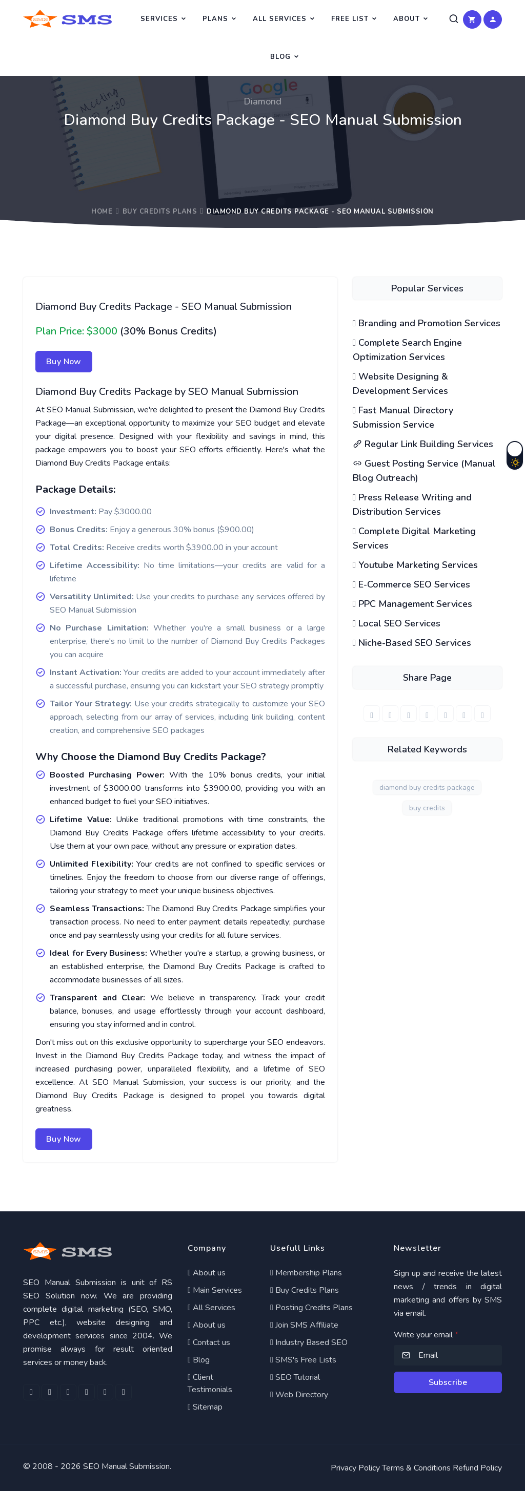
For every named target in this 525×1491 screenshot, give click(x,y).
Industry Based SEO (309, 1342)
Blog (280, 56)
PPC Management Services (413, 604)
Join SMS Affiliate (304, 1325)
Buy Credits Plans (160, 211)
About (406, 19)
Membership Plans (306, 1272)
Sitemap (205, 1407)
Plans (215, 19)
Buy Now (64, 361)
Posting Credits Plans (311, 1307)
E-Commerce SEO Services (412, 584)
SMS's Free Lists (303, 1360)
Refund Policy (477, 1468)
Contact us (209, 1342)
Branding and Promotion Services (427, 323)
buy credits (427, 808)
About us (207, 1272)
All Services (280, 19)
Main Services (215, 1290)
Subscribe (448, 1382)
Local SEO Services (397, 623)
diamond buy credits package (427, 787)
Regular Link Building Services (423, 444)
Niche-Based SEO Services (412, 643)
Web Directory (299, 1394)
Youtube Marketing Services (415, 565)
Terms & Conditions (416, 1468)
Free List (350, 19)
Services (159, 19)
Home (101, 211)
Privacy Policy (355, 1468)
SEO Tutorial (295, 1377)
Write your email (426, 1334)
